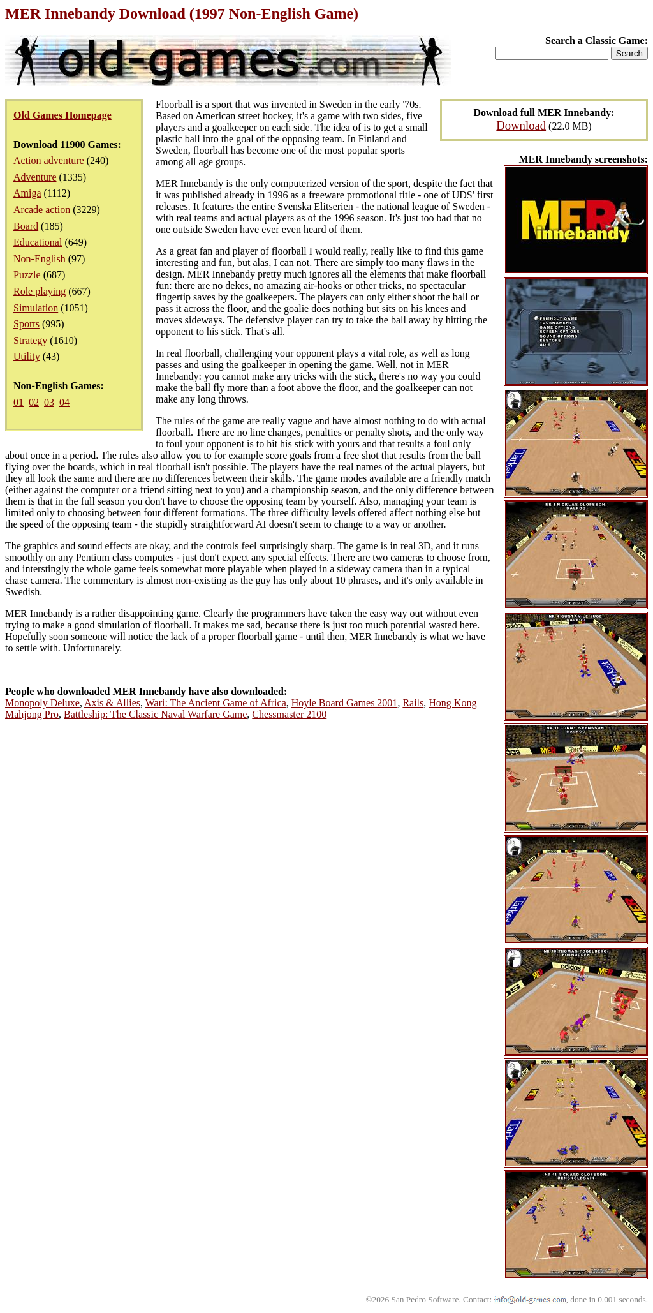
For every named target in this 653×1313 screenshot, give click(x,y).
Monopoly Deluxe (42, 702)
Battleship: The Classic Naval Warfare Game (155, 714)
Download (521, 125)
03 (49, 402)
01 (18, 402)
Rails (412, 702)
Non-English (39, 258)
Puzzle (27, 274)
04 (64, 402)
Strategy (30, 340)
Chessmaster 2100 (289, 714)
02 (34, 402)
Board (25, 226)
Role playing (39, 291)
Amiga (27, 193)
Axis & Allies (112, 702)
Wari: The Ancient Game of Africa (215, 702)
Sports (26, 323)
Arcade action (41, 209)
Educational (37, 242)
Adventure (35, 177)
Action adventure (48, 160)
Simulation (35, 307)
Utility (26, 356)
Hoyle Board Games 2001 (344, 702)
